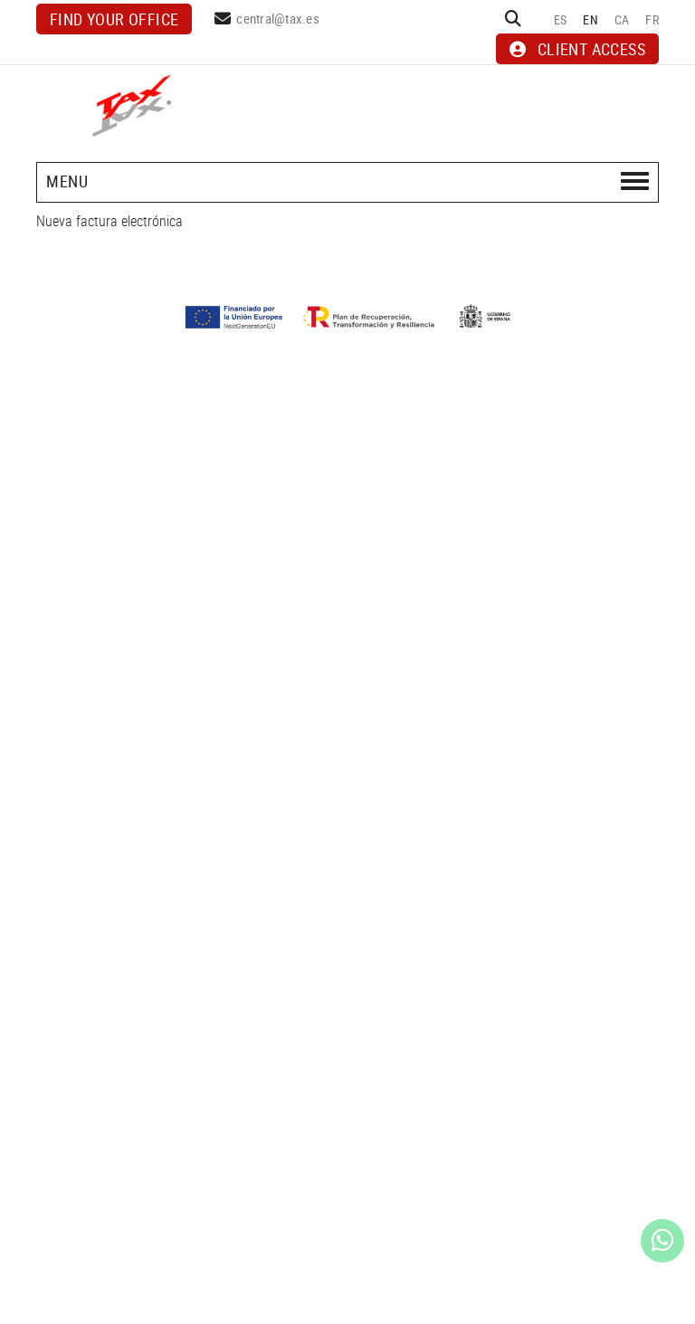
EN (590, 19)
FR (652, 19)
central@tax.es (277, 18)
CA (622, 19)
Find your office (114, 19)
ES (560, 19)
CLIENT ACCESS (577, 49)
